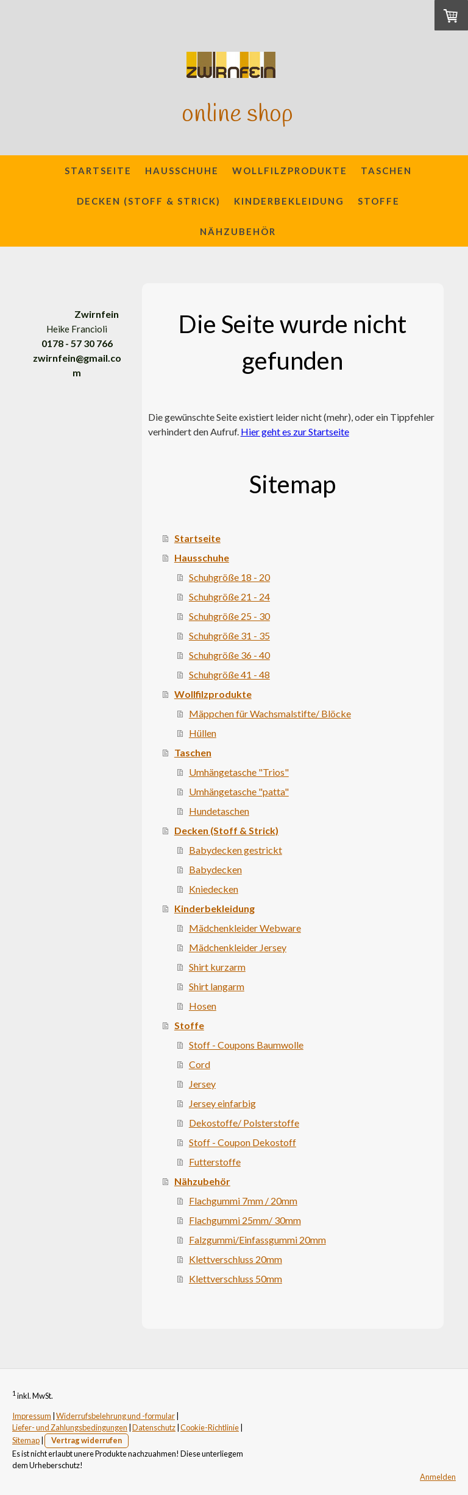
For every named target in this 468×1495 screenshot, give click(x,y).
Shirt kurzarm (217, 967)
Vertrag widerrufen (86, 1440)
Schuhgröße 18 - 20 (229, 577)
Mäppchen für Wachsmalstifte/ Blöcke (270, 713)
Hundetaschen (219, 811)
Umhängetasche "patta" (239, 791)
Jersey (202, 1083)
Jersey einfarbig (222, 1103)
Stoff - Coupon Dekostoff (242, 1142)
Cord (199, 1064)
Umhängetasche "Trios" (239, 772)
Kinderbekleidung (289, 200)
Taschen (386, 170)
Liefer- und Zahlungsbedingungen (69, 1427)
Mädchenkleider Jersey (237, 947)
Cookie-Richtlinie (209, 1427)
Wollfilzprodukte (289, 170)
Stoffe (379, 200)
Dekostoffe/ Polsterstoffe (244, 1122)
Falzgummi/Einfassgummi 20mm (257, 1239)
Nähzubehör (238, 231)
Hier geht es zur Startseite (295, 431)
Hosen (202, 1005)
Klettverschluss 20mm (235, 1259)
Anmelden (438, 1477)
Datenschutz (154, 1427)
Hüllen (202, 733)
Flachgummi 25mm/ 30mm (245, 1220)
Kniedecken (213, 889)
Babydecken (215, 869)
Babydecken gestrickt (235, 850)
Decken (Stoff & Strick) (149, 200)
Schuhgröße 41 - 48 (229, 674)
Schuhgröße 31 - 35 (229, 635)
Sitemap (26, 1440)
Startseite (98, 170)
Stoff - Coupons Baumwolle (246, 1044)
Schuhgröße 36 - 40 (229, 655)
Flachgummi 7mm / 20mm (243, 1200)
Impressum (31, 1416)
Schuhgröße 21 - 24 (229, 596)
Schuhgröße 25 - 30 (229, 616)
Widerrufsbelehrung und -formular (115, 1416)
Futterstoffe (215, 1161)
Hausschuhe (182, 170)
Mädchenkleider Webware (245, 928)
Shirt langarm (216, 986)
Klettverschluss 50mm (235, 1278)
